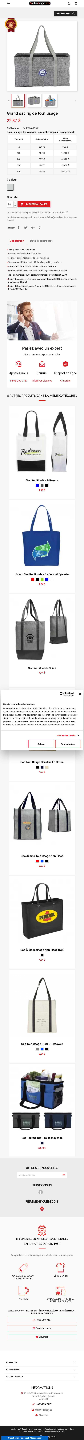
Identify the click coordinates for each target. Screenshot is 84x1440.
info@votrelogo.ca (43, 1410)
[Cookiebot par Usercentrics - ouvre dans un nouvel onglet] (62, 694)
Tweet (25, 227)
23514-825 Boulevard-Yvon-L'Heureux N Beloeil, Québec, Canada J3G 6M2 (43, 1396)
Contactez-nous (42, 1328)
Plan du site (32, 1432)
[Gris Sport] (37, 1049)
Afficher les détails (66, 735)
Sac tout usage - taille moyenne (42, 1138)
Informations (42, 1387)
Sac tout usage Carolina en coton (42, 762)
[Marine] (42, 767)
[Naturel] (46, 767)
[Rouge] (32, 579)
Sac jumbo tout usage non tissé (42, 856)
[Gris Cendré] (10, 188)
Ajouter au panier (33, 204)
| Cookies (62, 1432)
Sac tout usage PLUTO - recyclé (42, 1044)
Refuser (41, 744)
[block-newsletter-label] (39, 1175)
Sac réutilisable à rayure (42, 480)
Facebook (40, 1192)
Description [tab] (17, 240)
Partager (18, 227)
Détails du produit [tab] (41, 240)
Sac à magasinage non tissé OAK (42, 950)
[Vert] (42, 579)
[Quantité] (10, 204)
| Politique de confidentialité (47, 1432)
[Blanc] (51, 579)
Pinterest (40, 227)
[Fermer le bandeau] (80, 694)
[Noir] (46, 485)
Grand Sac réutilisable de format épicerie (42, 574)
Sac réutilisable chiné (42, 668)
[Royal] (42, 861)
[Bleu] (37, 485)
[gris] (42, 485)
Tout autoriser (68, 744)
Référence (13, 128)
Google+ (33, 227)
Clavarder (42, 1337)
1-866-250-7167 (42, 1320)
